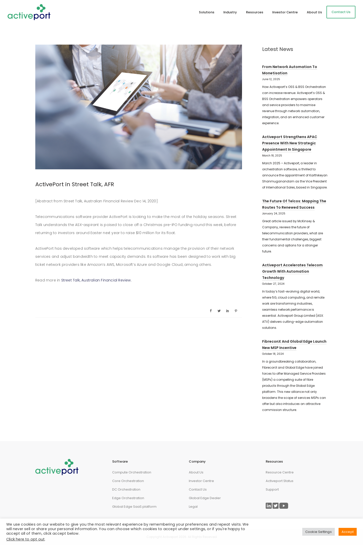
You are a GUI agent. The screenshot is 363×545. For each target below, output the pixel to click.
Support (272, 489)
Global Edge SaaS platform (134, 506)
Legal (193, 506)
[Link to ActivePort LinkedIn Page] (269, 506)
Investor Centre (285, 12)
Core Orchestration (128, 480)
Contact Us (340, 12)
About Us (314, 12)
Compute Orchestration (131, 472)
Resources (254, 12)
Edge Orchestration (128, 498)
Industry (230, 12)
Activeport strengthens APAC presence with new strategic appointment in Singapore (289, 143)
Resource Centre (280, 472)
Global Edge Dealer (205, 498)
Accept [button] (348, 531)
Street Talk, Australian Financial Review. (97, 280)
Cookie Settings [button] (318, 531)
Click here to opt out (25, 539)
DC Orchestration (126, 489)
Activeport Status (279, 480)
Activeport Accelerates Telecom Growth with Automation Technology (292, 271)
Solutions (206, 12)
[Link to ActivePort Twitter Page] (276, 506)
